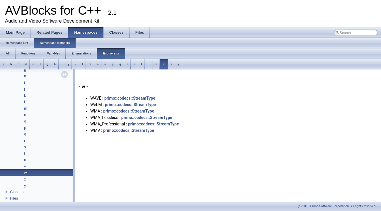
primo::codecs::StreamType (129, 98)
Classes (16, 192)
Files (14, 198)
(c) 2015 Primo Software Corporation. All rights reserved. (337, 206)
